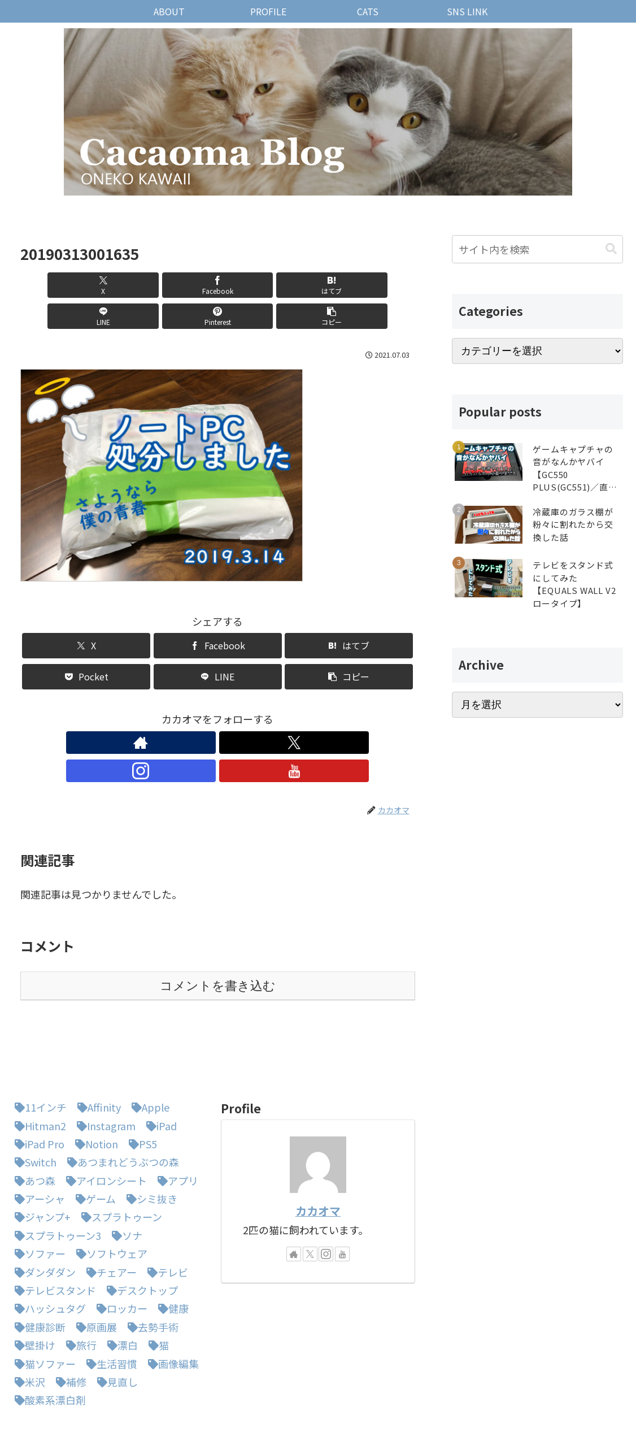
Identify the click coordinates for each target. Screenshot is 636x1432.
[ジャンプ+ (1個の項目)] (40, 1157)
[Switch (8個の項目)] (32, 1102)
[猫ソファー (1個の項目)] (42, 1304)
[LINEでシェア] (250, 285)
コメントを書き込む (218, 926)
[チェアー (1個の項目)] (109, 1213)
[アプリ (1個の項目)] (175, 1121)
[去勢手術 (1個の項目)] (150, 1268)
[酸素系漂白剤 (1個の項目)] (47, 1340)
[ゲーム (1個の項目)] (93, 1139)
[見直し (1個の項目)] (115, 1322)
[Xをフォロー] (204, 711)
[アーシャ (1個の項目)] (37, 1139)
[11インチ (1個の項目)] (38, 1048)
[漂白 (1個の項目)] (120, 1286)
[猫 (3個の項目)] (156, 1286)
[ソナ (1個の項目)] (124, 1176)
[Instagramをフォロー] (230, 711)
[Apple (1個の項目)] (147, 1048)
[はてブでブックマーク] (184, 285)
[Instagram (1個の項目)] (103, 1066)
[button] (383, 285)
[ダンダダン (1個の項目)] (42, 1213)
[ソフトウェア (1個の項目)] (109, 1194)
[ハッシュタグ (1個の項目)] (47, 1249)
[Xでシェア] (52, 285)
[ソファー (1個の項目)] (37, 1194)
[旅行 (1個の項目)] (78, 1286)
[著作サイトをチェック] (178, 711)
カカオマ (318, 1151)
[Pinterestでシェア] (317, 285)
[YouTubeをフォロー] (256, 711)
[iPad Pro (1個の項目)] (36, 1084)
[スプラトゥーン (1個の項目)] (119, 1157)
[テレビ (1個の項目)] (165, 1213)
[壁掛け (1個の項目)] (32, 1286)
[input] (537, 249)
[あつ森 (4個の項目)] (32, 1121)
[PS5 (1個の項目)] (140, 1084)
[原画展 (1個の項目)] (94, 1268)
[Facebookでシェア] (118, 285)
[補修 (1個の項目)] (68, 1322)
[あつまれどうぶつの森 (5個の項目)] (120, 1102)
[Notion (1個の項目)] (93, 1084)
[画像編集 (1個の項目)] (170, 1304)
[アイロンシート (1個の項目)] (103, 1121)
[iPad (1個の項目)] (159, 1066)
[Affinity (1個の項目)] (96, 1048)
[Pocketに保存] (86, 645)
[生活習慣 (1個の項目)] (109, 1304)
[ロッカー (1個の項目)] (119, 1249)
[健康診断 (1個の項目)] (37, 1268)
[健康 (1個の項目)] (171, 1249)
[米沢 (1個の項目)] (27, 1322)
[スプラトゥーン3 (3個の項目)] (55, 1176)
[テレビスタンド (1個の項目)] (52, 1231)
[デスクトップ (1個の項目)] (139, 1231)
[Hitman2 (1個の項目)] (37, 1066)
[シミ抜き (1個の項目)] (149, 1139)
